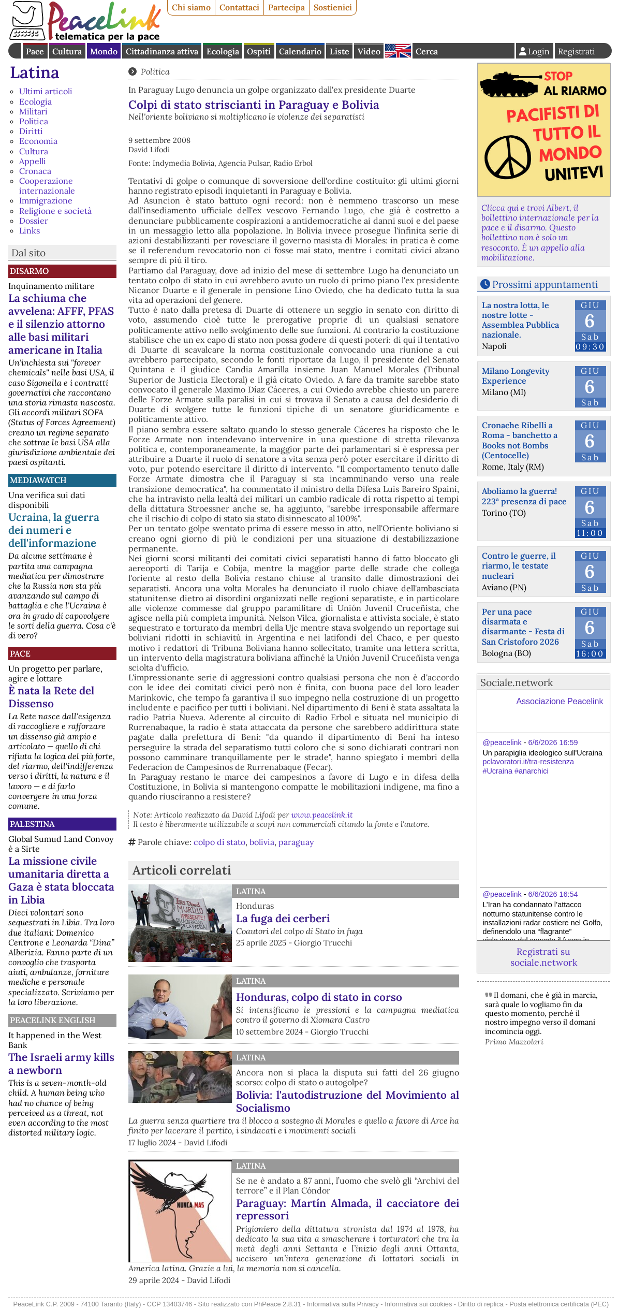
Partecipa (286, 7)
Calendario (300, 51)
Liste (339, 51)
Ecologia (223, 51)
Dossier (33, 220)
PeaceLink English (53, 1020)
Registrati (576, 51)
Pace (35, 51)
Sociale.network (516, 682)
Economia (38, 141)
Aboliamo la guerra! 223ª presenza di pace (524, 496)
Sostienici (333, 7)
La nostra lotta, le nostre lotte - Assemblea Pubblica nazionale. (520, 320)
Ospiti (259, 51)
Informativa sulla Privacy (343, 1304)
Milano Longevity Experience (516, 376)
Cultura (67, 51)
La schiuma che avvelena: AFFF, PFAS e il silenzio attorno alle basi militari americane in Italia (61, 324)
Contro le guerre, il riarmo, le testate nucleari (519, 565)
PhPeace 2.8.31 (277, 1304)
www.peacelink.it (322, 815)
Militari (33, 111)
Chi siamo (191, 7)
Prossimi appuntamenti (545, 284)
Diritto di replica (481, 1304)
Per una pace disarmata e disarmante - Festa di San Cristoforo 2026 (523, 626)
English (398, 51)
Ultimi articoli (45, 91)
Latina (35, 72)
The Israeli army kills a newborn (61, 1063)
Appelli (32, 161)
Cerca (427, 51)
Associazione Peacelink (559, 701)
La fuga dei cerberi (283, 918)
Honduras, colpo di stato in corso (319, 997)
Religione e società (55, 211)
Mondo (103, 51)
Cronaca (35, 171)
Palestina (32, 824)
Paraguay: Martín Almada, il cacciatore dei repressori (347, 1209)
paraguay (296, 842)
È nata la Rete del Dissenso (51, 696)
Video (369, 51)
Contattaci (239, 7)
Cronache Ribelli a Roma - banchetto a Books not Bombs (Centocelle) (519, 440)
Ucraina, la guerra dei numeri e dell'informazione (53, 530)
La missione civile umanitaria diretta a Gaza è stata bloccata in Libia (61, 880)
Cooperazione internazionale (47, 186)
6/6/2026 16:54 (553, 894)
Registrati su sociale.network (543, 956)
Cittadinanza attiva (162, 51)
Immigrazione (45, 200)
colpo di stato (219, 842)
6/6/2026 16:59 (553, 742)
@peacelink (501, 742)
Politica (33, 121)
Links (29, 230)
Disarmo (29, 271)
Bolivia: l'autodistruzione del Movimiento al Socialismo (347, 1101)
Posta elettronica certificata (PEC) (559, 1304)
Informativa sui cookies (418, 1304)
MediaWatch (38, 480)
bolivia (261, 842)
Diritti (31, 131)
